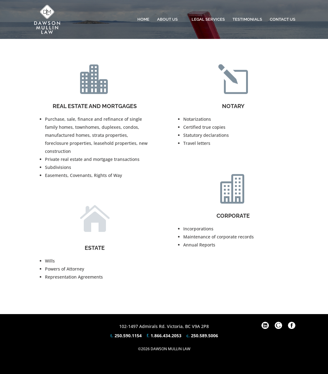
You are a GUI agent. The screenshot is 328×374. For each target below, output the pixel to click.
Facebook (291, 325)
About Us (167, 19)
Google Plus (278, 325)
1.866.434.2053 (166, 335)
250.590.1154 (128, 335)
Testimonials (247, 19)
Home (143, 19)
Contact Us (282, 19)
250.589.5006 (204, 335)
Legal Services (208, 19)
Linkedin (265, 325)
